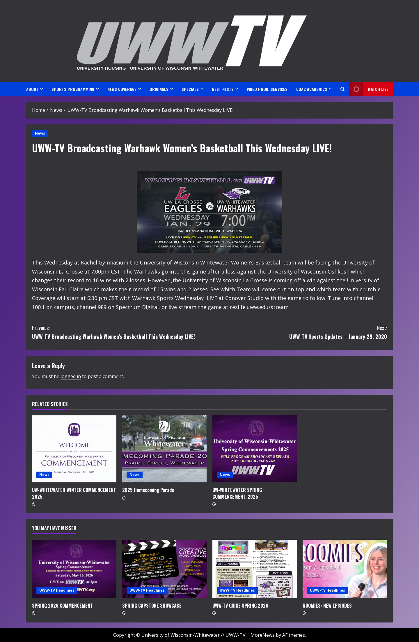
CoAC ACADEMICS (311, 89)
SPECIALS (190, 89)
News (40, 133)
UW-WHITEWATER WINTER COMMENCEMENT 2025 (74, 493)
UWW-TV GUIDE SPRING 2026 (240, 605)
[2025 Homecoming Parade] (164, 448)
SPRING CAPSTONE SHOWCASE (152, 605)
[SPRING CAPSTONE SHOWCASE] (164, 569)
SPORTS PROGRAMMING (73, 89)
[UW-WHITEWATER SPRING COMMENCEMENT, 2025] (254, 448)
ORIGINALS (159, 89)
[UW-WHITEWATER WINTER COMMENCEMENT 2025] (74, 448)
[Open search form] (342, 89)
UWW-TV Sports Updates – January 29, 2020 (298, 332)
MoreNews (263, 635)
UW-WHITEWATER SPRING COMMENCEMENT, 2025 (237, 493)
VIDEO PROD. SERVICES (267, 89)
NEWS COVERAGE (121, 89)
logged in (71, 376)
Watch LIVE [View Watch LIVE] (368, 89)
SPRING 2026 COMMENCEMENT (62, 605)
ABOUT (32, 89)
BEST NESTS (223, 89)
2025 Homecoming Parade (148, 489)
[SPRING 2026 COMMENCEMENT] (74, 569)
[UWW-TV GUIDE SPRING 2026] (254, 569)
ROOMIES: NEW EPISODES (327, 605)
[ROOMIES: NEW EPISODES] (345, 569)
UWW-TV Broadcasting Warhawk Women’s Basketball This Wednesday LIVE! (121, 332)
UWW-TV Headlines (56, 590)
